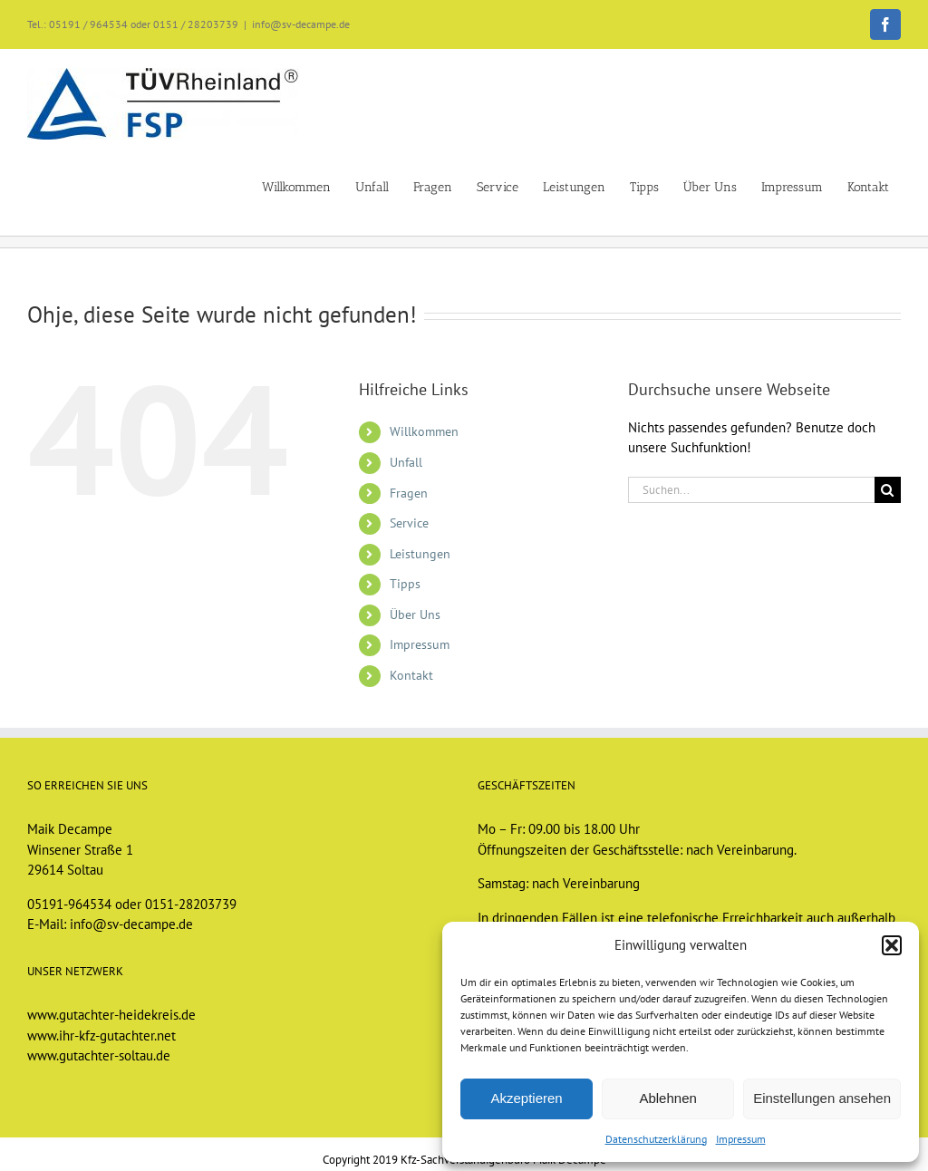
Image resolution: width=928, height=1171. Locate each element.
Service (409, 523)
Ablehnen (667, 1098)
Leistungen (420, 554)
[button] (892, 945)
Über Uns (415, 614)
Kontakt (411, 675)
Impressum (741, 1139)
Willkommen (424, 431)
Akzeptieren (526, 1098)
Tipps (405, 584)
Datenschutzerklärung (656, 1139)
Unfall (406, 462)
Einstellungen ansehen (822, 1098)
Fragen (409, 493)
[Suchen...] (751, 490)
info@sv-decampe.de (301, 24)
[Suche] (888, 490)
